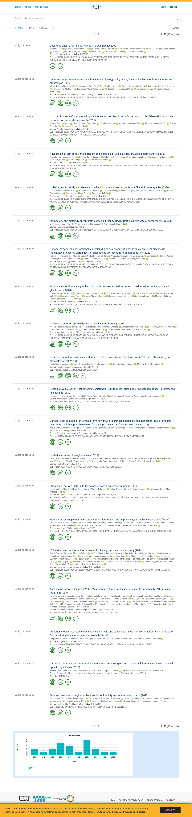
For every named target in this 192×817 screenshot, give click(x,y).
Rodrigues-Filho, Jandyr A (61, 396)
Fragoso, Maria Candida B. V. (139, 604)
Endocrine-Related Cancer (68, 567)
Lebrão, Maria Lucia (106, 601)
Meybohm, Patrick (57, 160)
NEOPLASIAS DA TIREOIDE (150, 570)
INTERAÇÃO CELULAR (163, 165)
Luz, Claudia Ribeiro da (151, 698)
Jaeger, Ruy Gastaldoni (161, 157)
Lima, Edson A (56, 523)
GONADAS (62, 402)
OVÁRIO (85, 436)
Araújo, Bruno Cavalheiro (121, 256)
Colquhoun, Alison (110, 670)
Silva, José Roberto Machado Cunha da (83, 224)
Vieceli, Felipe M (92, 428)
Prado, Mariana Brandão (86, 86)
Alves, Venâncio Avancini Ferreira (105, 599)
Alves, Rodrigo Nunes (109, 86)
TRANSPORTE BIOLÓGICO (107, 338)
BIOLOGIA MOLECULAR (134, 436)
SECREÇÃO (74, 497)
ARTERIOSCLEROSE (83, 707)
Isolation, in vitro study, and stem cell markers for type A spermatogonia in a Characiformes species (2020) (110, 187)
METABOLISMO (120, 707)
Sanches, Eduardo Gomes (69, 259)
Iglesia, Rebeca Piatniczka (61, 86)
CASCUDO (85, 402)
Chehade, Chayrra (126, 191)
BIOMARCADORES (58, 168)
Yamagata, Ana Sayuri (138, 157)
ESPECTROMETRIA (136, 497)
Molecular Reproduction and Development (75, 196)
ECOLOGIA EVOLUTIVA (92, 467)
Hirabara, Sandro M (129, 525)
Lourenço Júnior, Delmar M (83, 596)
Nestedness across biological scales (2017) (74, 455)
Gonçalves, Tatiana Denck (61, 556)
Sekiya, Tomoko (56, 553)
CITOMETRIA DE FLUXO (68, 202)
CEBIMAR (91, 367)
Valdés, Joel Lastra (58, 224)
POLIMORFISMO (119, 570)
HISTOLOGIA (55, 500)
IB (81, 54)
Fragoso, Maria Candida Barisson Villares (123, 561)
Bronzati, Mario (56, 49)
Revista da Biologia (65, 367)
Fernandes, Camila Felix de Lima (162, 86)
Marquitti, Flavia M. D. (89, 458)
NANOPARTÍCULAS (84, 165)
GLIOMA (132, 97)
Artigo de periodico (24, 45)
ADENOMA (167, 570)
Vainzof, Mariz (80, 701)
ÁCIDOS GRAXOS (164, 531)
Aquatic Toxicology (65, 129)
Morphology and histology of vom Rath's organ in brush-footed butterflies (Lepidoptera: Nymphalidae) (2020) (111, 220)
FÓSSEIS (84, 60)
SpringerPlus (62, 641)
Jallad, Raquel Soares (138, 553)
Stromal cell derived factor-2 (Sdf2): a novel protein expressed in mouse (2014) (94, 486)
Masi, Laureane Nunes (88, 523)
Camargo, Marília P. (125, 428)
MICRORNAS (71, 168)
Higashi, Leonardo (100, 556)
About (28, 7)
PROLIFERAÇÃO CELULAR (90, 202)
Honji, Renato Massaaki (60, 364)
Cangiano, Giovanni (145, 89)
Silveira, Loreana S (70, 523)
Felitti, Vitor (68, 701)
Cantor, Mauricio (57, 458)
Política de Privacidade (131, 800)
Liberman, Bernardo (96, 561)
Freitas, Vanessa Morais (98, 160)
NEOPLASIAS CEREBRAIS (117, 97)
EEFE (99, 704)
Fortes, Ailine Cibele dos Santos (66, 89)
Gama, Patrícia (119, 559)
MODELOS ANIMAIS (161, 497)
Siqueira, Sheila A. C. (128, 599)
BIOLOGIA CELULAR (66, 57)
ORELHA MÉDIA (162, 57)
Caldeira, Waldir (76, 489)
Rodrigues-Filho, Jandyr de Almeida (65, 256)
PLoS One (61, 227)
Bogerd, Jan (79, 428)
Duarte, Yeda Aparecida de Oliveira (144, 559)
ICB (83, 54)
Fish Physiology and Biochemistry (71, 261)
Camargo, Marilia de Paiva (77, 193)
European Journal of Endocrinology (72, 610)
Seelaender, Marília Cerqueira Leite (104, 701)
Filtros (19, 28)
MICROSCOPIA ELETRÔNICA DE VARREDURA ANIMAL (139, 230)
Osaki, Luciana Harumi (82, 556)
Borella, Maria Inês (108, 123)
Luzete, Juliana (168, 49)
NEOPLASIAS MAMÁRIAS (104, 165)
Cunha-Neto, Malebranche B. (96, 604)
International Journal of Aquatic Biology (74, 399)
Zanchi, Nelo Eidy (57, 698)
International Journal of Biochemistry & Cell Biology (79, 495)
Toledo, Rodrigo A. (83, 607)
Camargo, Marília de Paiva (130, 123)
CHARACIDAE (74, 370)
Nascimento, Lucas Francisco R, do (87, 670)
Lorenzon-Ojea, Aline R (59, 489)
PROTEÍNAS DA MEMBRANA (88, 335)
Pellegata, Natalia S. (58, 564)
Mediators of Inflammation (68, 528)
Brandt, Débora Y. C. (82, 461)
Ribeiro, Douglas (60, 51)
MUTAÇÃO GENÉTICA (95, 570)
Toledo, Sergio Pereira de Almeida (159, 561)
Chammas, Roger (66, 559)
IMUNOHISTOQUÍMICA (106, 199)
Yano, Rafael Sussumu (91, 157)
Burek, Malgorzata (76, 160)
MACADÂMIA (82, 531)
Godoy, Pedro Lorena (114, 51)
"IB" (32, 28)
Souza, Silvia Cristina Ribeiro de (149, 670)
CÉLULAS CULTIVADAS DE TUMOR (91, 97)
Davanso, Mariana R (129, 523)
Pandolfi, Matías (100, 639)
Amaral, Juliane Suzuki (83, 364)
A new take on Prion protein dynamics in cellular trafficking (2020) (87, 323)
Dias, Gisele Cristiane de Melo (62, 191)
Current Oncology (64, 162)
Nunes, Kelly (97, 461)
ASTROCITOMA (82, 304)
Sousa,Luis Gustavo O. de (109, 525)
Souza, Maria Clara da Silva (92, 89)
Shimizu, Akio (114, 639)
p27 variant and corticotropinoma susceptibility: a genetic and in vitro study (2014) (96, 550)
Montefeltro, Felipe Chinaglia (130, 49)
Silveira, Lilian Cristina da (60, 670)
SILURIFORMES (123, 402)
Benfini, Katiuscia (98, 553)
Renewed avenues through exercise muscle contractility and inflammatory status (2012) (99, 695)
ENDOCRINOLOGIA (99, 402)
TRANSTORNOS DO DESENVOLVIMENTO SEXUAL (130, 264)
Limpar (176, 28)
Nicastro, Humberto (132, 698)
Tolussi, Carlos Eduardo (75, 126)
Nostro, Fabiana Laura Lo (94, 259)
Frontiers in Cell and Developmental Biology (75, 94)
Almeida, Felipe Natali (74, 698)
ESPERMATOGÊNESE (130, 202)
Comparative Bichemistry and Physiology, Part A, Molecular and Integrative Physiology (93, 673)
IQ (87, 54)
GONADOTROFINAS (84, 132)
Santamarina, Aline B (164, 523)
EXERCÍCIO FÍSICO (66, 707)
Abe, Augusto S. (128, 670)
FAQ (113, 800)
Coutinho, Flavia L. (156, 596)
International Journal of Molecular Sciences (75, 332)
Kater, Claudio (132, 556)
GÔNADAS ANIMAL (58, 135)
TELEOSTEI (168, 132)
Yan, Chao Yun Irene (134, 51)
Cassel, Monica (109, 191)
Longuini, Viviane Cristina (117, 553)
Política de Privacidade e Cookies (128, 812)
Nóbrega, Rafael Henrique (82, 639)
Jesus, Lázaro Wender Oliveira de (149, 191)
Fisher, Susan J (116, 489)
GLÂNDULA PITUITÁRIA (77, 135)
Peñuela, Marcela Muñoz (155, 123)
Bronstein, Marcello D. (74, 604)
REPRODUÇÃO (74, 402)
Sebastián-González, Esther (131, 458)
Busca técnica (154, 800)
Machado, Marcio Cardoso (159, 553)
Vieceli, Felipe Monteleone (77, 49)
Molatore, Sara (153, 556)
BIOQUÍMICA (85, 497)
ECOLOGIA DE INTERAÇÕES (70, 467)
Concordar (170, 810)
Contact (170, 800)
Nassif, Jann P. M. (153, 49)
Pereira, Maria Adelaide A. (165, 601)
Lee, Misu (142, 556)
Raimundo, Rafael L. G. (109, 458)
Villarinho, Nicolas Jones (114, 157)
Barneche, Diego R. (65, 461)
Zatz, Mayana (63, 561)
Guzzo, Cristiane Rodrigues (134, 489)
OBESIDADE (93, 531)
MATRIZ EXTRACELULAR (112, 335)
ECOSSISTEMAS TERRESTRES (141, 57)
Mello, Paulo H (93, 396)
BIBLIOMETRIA (146, 165)
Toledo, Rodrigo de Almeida (79, 564)
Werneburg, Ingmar (76, 51)
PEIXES (78, 436)
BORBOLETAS (96, 230)
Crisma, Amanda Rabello (109, 523)
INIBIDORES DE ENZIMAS (87, 264)
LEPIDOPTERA (109, 230)
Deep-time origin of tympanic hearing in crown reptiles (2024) (84, 45)
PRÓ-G (113, 94)
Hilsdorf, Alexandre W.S (127, 396)
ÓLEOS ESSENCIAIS (66, 531)
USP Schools (41, 7)
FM (94, 567)
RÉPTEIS (124, 57)
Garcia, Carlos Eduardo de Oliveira (95, 256)
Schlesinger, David (104, 559)
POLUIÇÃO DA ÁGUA (106, 644)
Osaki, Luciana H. (66, 599)
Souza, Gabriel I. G (147, 523)
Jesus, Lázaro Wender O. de (62, 428)
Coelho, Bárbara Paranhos (61, 293)
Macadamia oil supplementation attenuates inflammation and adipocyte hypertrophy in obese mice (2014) (109, 519)
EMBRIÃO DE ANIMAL (98, 60)
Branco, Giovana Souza (60, 123)
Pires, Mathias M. (72, 458)
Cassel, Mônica (141, 428)
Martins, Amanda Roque (87, 525)
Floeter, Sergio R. (129, 461)
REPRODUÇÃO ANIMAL (152, 132)
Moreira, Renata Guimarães (84, 123)
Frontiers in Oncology (66, 302)
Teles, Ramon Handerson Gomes (64, 157)
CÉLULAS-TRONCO (125, 199)
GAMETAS (91, 199)
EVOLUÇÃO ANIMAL (84, 57)
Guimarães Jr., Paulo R (147, 461)
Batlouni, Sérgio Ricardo (89, 191)
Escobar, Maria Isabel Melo (133, 86)
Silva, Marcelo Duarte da (114, 224)
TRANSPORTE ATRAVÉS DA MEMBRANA (78, 338)
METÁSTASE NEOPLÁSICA (127, 165)
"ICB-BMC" (45, 28)
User (163, 7)
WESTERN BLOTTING (111, 202)
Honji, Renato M (79, 396)
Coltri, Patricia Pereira (153, 458)
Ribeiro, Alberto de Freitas (95, 489)
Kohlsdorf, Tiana (94, 51)
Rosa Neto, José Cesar (147, 525)
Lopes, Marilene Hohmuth (67, 299)
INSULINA (123, 531)
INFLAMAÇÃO (135, 531)
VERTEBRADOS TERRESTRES (106, 57)
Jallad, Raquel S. (57, 604)
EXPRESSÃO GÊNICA (97, 135)
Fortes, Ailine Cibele (116, 329)
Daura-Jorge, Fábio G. (112, 461)
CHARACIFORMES (141, 199)
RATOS (148, 497)
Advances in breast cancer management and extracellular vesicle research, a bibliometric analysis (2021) (109, 153)
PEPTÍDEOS (153, 97)
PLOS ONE (61, 464)
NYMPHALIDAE (82, 230)
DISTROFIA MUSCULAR (103, 707)
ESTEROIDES (99, 132)
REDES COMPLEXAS (112, 467)
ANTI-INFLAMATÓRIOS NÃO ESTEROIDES (123, 132)
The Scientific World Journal (69, 704)
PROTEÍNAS (142, 97)
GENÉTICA (80, 570)
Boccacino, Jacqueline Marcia (120, 89)
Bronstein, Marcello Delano (75, 553)
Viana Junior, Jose (117, 556)
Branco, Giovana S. (108, 428)
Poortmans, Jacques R (130, 701)
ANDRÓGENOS (104, 267)
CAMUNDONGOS (148, 531)
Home (18, 7)
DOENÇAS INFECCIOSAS (72, 500)
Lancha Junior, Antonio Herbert (153, 701)
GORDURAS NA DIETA (108, 531)
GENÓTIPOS (132, 570)
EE (97, 567)
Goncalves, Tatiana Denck (137, 596)
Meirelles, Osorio (80, 561)
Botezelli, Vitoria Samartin (103, 49)
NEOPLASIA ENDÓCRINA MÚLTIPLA (103, 612)
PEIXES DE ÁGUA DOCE (86, 644)
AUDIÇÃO (54, 60)
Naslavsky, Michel (85, 559)
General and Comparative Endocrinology (74, 433)
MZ (80, 227)
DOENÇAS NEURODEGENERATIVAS (139, 335)
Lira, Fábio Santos (92, 698)
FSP (103, 567)
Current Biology (63, 54)
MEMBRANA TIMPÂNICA (69, 60)
